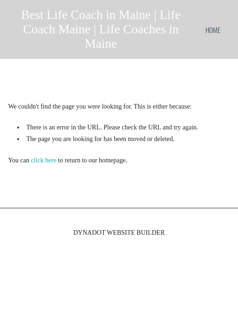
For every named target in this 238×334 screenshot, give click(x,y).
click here (44, 160)
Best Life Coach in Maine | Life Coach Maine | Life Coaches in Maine (101, 29)
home (212, 30)
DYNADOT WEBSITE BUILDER (119, 232)
